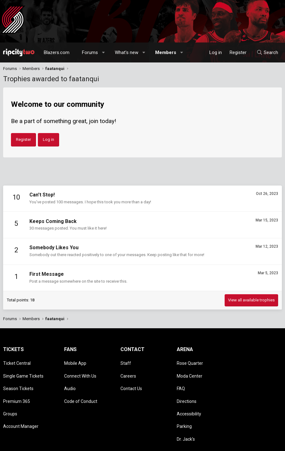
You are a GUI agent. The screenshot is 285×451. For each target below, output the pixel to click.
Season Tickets (18, 379)
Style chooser (139, 443)
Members (165, 52)
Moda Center (189, 370)
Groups (10, 397)
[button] (104, 52)
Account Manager (20, 406)
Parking (184, 406)
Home (265, 443)
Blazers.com (56, 52)
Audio (70, 379)
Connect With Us (80, 370)
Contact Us (131, 379)
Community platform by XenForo (55, 443)
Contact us (173, 443)
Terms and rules (202, 443)
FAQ (181, 379)
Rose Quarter (190, 361)
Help (252, 443)
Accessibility (189, 397)
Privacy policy (232, 443)
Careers (128, 370)
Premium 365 (16, 388)
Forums (90, 52)
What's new (126, 52)
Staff (125, 361)
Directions (186, 388)
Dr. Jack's (186, 415)
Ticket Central (17, 361)
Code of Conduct (80, 388)
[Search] (267, 52)
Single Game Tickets (23, 370)
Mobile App (75, 361)
